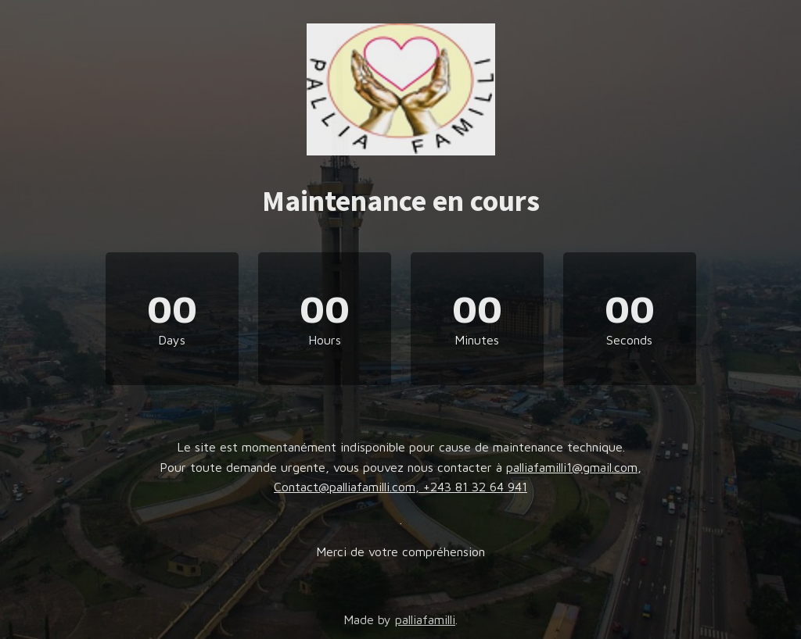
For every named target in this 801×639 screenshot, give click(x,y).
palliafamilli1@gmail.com (572, 467)
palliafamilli (425, 619)
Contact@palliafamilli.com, (348, 487)
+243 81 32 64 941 (475, 487)
